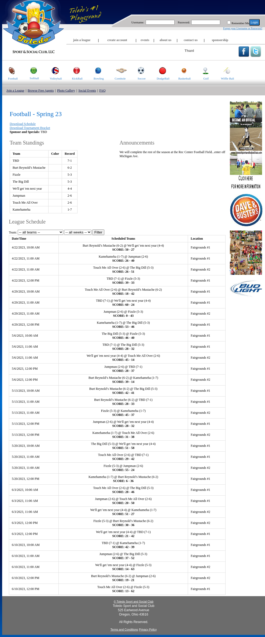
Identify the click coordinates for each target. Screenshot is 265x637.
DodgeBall (161, 70)
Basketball (182, 70)
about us (165, 40)
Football (10, 70)
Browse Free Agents (41, 90)
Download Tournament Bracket (30, 128)
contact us (191, 40)
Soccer (138, 70)
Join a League (15, 90)
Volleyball (53, 70)
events (145, 40)
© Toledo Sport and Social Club (133, 601)
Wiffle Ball (225, 70)
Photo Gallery (66, 90)
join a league (82, 40)
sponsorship (220, 40)
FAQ (102, 90)
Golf (202, 70)
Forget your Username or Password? (242, 28)
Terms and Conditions (124, 629)
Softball (31, 70)
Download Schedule (23, 124)
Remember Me (240, 23)
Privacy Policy (148, 629)
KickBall (75, 70)
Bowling (96, 70)
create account (117, 40)
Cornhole (118, 70)
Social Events (87, 90)
